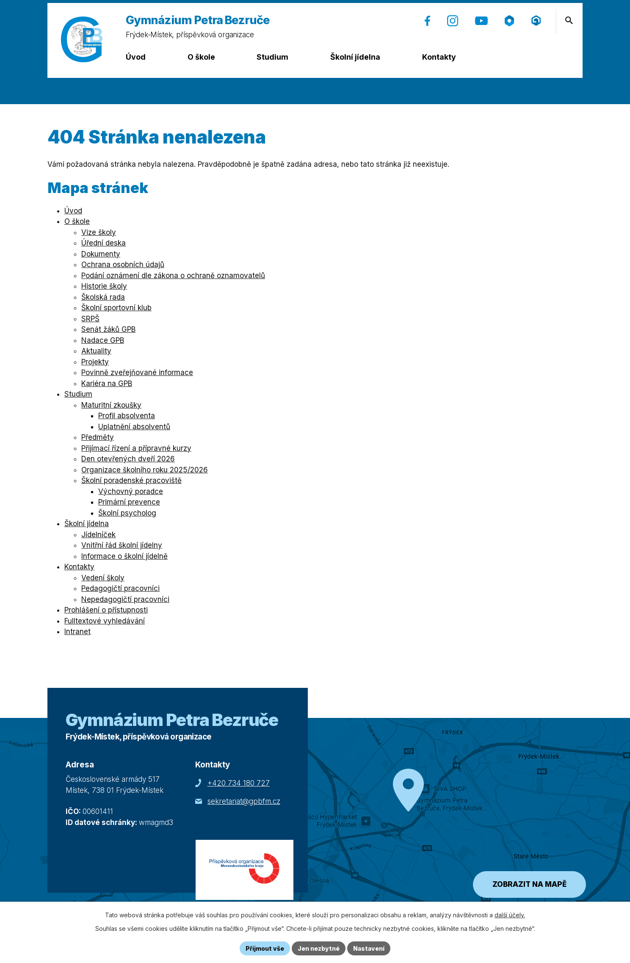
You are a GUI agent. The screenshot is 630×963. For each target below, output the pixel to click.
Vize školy (98, 232)
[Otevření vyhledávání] (569, 20)
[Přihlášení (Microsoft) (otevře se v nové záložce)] (536, 20)
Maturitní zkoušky (111, 405)
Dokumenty (100, 254)
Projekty (95, 362)
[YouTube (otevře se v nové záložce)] (481, 21)
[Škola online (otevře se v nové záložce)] (509, 20)
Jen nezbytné (319, 948)
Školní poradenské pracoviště (131, 480)
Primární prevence (129, 502)
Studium (272, 56)
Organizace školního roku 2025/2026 (144, 470)
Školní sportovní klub (116, 308)
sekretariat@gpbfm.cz (243, 801)
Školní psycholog (127, 513)
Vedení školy (102, 578)
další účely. (510, 915)
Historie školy (104, 286)
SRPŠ (90, 319)
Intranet (77, 631)
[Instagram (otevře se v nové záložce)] (452, 20)
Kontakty (439, 56)
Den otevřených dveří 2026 (128, 459)
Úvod (136, 56)
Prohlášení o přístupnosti (106, 610)
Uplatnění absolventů (134, 426)
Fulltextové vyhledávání (104, 621)
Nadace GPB (102, 340)
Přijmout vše (265, 948)
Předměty (97, 437)
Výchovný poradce (130, 491)
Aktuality (96, 351)
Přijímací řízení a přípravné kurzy (136, 448)
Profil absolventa (126, 415)
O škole (201, 56)
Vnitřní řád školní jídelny (121, 545)
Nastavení (368, 948)
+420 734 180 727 (238, 783)
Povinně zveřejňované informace (137, 372)
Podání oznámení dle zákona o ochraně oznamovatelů (173, 275)
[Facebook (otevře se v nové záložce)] (427, 21)
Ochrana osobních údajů (122, 264)
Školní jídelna (355, 56)
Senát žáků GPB (108, 329)
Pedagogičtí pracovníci (120, 588)
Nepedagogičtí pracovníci (125, 599)
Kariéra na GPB (106, 383)
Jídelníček (98, 534)
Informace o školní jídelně (124, 556)
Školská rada (103, 297)
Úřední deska (103, 243)
